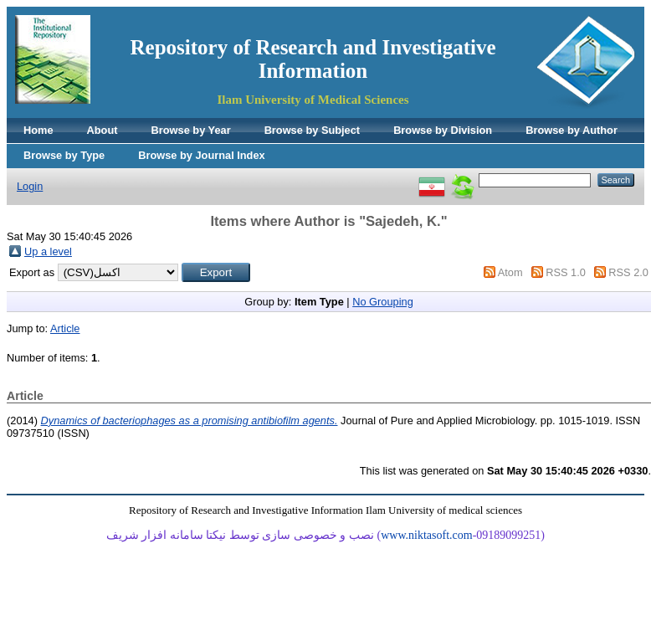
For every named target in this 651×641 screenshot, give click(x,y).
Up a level (48, 251)
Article (65, 328)
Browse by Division (442, 130)
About (102, 130)
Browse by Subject (312, 130)
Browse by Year (191, 130)
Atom (510, 272)
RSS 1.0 (566, 272)
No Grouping (382, 301)
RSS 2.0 (628, 272)
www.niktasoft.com (427, 535)
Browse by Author (571, 130)
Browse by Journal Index (201, 155)
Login (30, 186)
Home (38, 130)
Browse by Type (64, 155)
